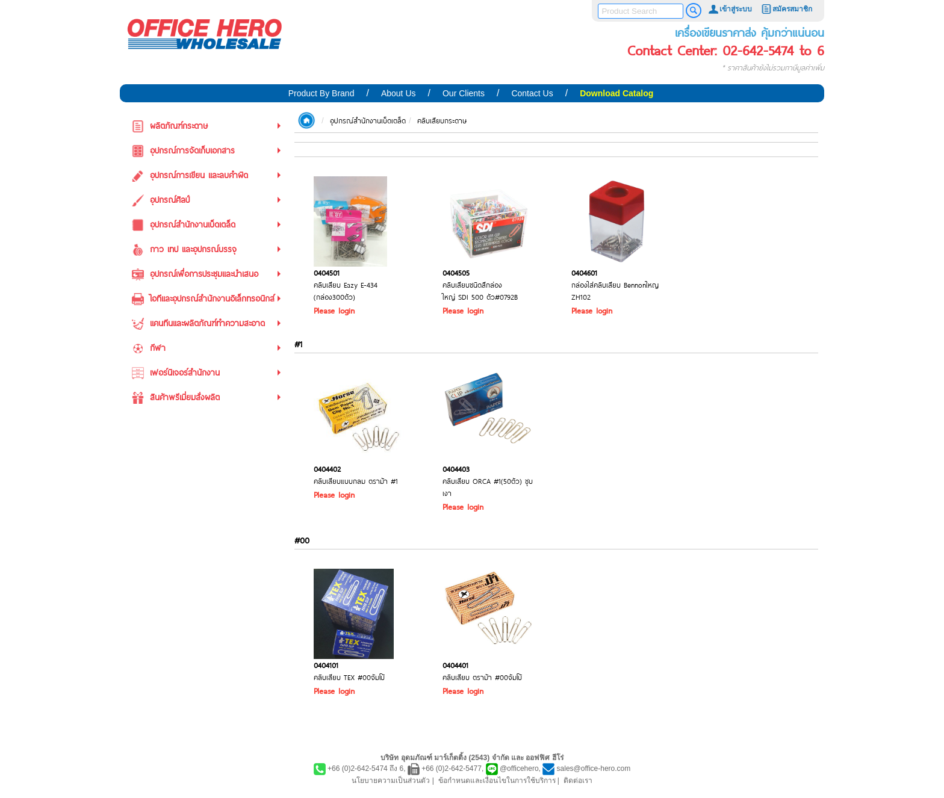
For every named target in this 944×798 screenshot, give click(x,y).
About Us (398, 93)
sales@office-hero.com (594, 768)
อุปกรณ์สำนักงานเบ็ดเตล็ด (368, 120)
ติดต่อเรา (578, 780)
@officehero (519, 768)
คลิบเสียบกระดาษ (442, 120)
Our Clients (463, 93)
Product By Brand (321, 93)
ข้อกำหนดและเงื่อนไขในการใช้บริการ (497, 780)
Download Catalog (616, 93)
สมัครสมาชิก (786, 9)
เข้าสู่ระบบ (729, 9)
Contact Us (532, 93)
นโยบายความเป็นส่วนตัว (391, 780)
